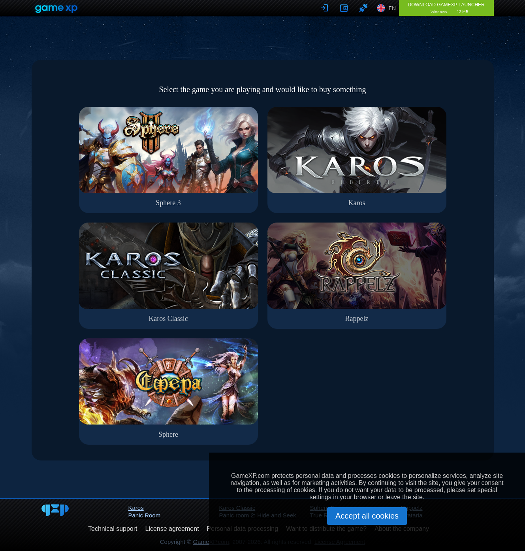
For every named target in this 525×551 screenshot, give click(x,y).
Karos (136, 507)
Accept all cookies (367, 515)
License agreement (172, 528)
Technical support (112, 528)
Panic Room (144, 515)
